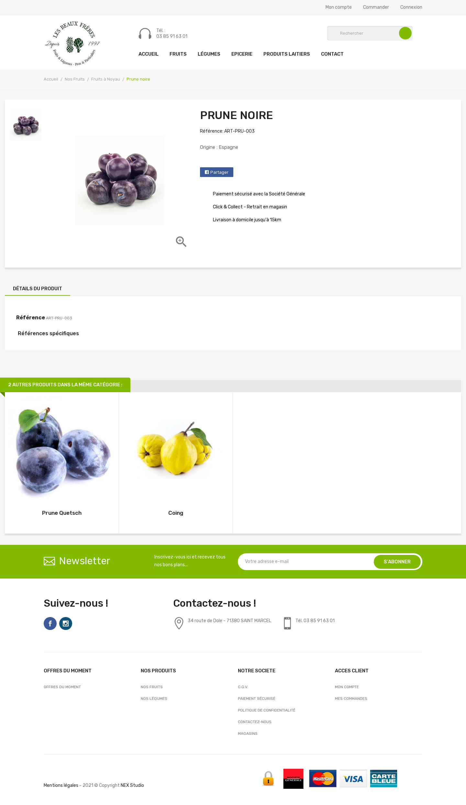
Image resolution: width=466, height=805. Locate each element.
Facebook (50, 623)
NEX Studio (132, 785)
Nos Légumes (154, 698)
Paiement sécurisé (256, 698)
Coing (175, 513)
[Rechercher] (370, 33)
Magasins (248, 733)
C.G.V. (243, 687)
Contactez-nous (255, 722)
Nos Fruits (152, 687)
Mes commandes (351, 698)
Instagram (65, 623)
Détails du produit (37, 289)
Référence (30, 317)
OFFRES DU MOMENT (62, 687)
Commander (376, 7)
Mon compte (339, 7)
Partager (219, 172)
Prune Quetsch (62, 513)
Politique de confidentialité (266, 710)
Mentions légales (61, 785)
